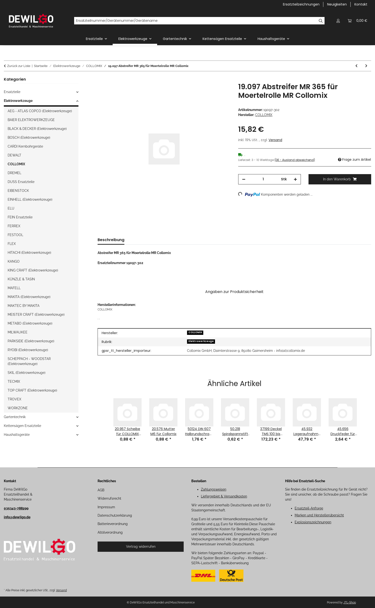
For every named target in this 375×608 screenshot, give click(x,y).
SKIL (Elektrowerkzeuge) (26, 373)
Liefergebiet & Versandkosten (224, 496)
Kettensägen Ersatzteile (22, 426)
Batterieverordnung (113, 524)
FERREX (14, 226)
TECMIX (14, 381)
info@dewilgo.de (17, 517)
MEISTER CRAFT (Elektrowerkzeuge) (36, 314)
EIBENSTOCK (18, 191)
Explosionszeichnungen (313, 522)
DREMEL (14, 173)
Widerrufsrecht (109, 498)
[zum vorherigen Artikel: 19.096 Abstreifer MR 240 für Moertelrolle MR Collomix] (356, 66)
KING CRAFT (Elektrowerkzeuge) (33, 270)
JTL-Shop (349, 602)
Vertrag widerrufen (140, 546)
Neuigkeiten (337, 4)
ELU (11, 208)
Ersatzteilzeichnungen (301, 4)
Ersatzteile (12, 92)
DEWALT (14, 155)
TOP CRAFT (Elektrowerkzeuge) (32, 390)
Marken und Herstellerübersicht (319, 515)
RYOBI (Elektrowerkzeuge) (28, 350)
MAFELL (14, 288)
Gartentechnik (15, 417)
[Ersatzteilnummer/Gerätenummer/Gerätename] (195, 21)
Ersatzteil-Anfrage (309, 508)
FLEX (12, 244)
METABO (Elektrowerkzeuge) (30, 323)
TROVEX (14, 399)
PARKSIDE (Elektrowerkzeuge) (31, 341)
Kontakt (360, 4)
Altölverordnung (110, 532)
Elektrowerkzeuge (201, 341)
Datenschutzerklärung (115, 515)
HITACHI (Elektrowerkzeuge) (29, 252)
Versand (275, 140)
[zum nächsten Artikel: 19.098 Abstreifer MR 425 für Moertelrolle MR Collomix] (366, 66)
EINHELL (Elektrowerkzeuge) (30, 199)
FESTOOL (15, 235)
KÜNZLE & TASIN (21, 279)
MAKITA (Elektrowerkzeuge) (29, 297)
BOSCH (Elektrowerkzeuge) (29, 137)
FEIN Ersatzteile (20, 217)
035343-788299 (16, 508)
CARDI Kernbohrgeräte (25, 146)
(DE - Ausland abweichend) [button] (295, 160)
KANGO (14, 261)
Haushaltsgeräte (17, 435)
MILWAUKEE (18, 332)
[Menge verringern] (243, 179)
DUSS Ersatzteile (21, 182)
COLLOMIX (195, 332)
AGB (101, 490)
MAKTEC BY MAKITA (23, 306)
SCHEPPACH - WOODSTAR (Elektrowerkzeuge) (29, 361)
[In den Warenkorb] (101, 80)
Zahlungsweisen (213, 489)
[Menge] (263, 179)
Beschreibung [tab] (111, 240)
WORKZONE (18, 408)
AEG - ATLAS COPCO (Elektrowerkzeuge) (40, 111)
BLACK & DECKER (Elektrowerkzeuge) (37, 129)
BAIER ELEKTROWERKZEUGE (31, 120)
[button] (338, 20)
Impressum (106, 507)
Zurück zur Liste (18, 66)
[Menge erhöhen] (295, 179)
